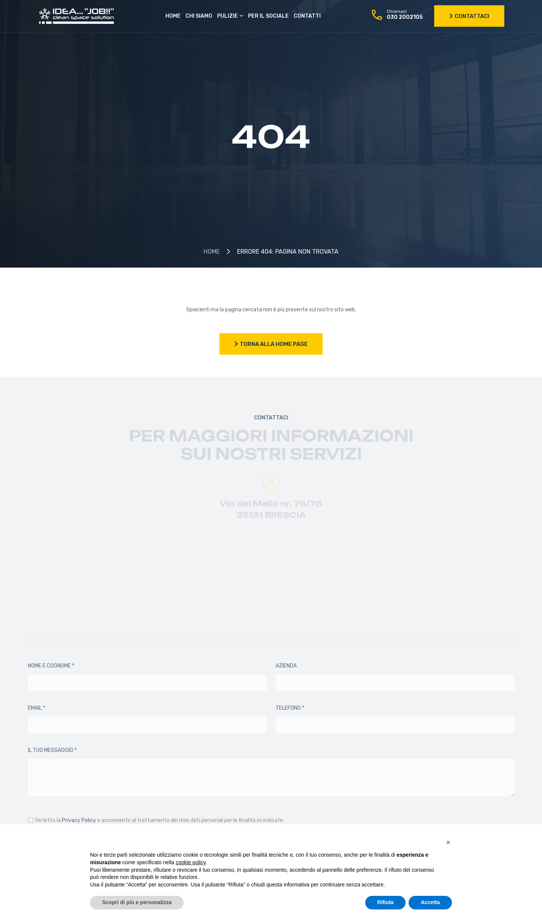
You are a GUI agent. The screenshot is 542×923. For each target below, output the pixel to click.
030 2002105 (405, 17)
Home (173, 16)
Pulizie (227, 16)
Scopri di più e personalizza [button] (136, 902)
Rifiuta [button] (385, 902)
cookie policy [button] (190, 862)
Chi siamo (198, 16)
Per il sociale (268, 16)
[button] (448, 842)
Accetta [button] (430, 902)
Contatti (307, 16)
